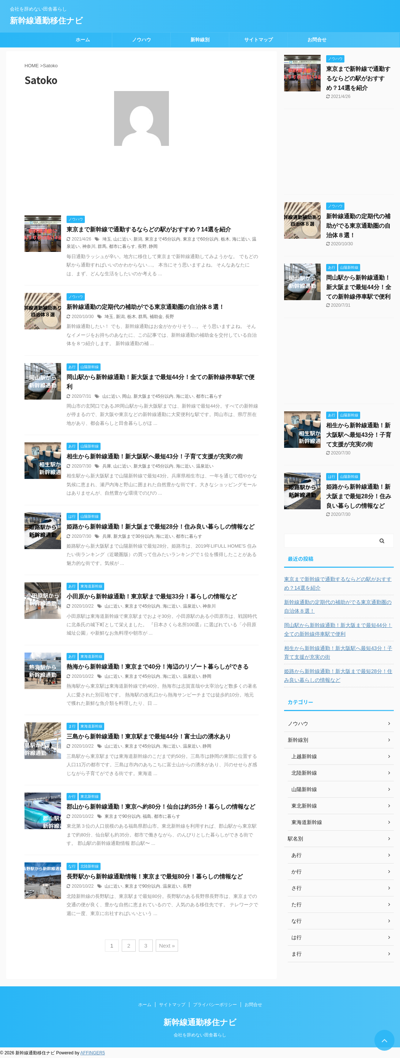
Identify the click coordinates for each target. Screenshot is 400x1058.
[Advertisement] (339, 153)
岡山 (126, 396)
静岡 (153, 246)
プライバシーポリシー (215, 1004)
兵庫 (106, 466)
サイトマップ (258, 39)
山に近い (122, 239)
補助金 (156, 316)
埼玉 (106, 239)
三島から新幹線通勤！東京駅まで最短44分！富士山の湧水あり (149, 736)
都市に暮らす (122, 246)
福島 (147, 816)
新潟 (137, 239)
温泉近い (205, 466)
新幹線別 (200, 39)
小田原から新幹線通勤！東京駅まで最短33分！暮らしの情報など (152, 596)
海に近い (241, 239)
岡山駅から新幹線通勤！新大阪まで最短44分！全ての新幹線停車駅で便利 (358, 287)
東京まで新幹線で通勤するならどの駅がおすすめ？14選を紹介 (149, 229)
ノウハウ (141, 39)
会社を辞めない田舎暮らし (200, 1035)
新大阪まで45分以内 (153, 396)
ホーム (83, 39)
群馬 (102, 246)
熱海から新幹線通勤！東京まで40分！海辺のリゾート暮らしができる (158, 667)
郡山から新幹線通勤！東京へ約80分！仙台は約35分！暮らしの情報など (161, 807)
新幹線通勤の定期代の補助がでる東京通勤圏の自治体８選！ (145, 307)
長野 (142, 246)
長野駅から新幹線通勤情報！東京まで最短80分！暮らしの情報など (155, 876)
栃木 (225, 239)
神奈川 (88, 246)
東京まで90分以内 (122, 816)
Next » (167, 945)
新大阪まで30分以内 (133, 536)
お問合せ (317, 39)
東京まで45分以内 (162, 239)
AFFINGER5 (92, 1052)
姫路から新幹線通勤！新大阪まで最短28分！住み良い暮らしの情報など (160, 527)
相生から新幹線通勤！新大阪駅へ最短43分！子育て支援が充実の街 (155, 456)
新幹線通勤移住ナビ (46, 20)
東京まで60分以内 (200, 239)
